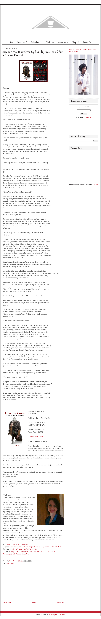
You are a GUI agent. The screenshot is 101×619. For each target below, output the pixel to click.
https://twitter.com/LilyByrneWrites (25, 549)
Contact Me (87, 42)
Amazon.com (33, 437)
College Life (75, 42)
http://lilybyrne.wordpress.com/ (18, 544)
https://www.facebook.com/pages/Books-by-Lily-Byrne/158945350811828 (36, 547)
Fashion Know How (36, 42)
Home (11, 42)
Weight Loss (50, 42)
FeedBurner (87, 117)
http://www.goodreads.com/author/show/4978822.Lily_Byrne (33, 551)
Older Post (60, 603)
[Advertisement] (17, 588)
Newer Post (7, 603)
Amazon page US (9, 554)
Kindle (41, 437)
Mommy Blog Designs (57, 615)
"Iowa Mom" (12, 561)
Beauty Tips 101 (22, 42)
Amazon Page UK (22, 554)
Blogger (95, 184)
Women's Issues (63, 42)
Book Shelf (10, 563)
